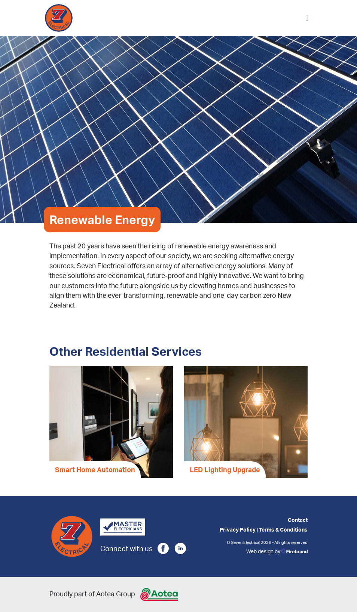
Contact (298, 519)
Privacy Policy (238, 529)
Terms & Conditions (283, 529)
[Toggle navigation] (307, 18)
